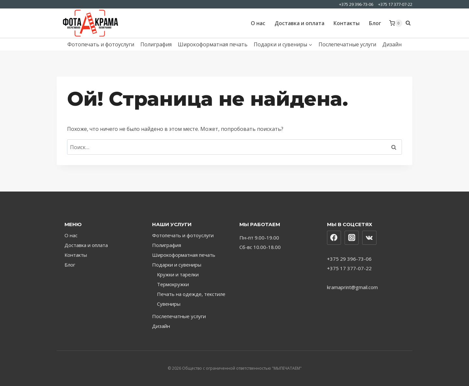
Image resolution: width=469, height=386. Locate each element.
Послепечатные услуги (347, 44)
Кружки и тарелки (178, 274)
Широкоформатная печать (213, 44)
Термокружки (173, 284)
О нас (258, 23)
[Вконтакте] (369, 238)
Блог (375, 23)
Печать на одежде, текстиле (191, 294)
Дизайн (392, 44)
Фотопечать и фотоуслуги (100, 44)
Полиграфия (156, 44)
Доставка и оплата (299, 23)
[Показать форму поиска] (408, 23)
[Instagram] (352, 238)
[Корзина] (395, 23)
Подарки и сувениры (176, 264)
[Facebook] (334, 238)
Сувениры (168, 304)
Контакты (347, 23)
